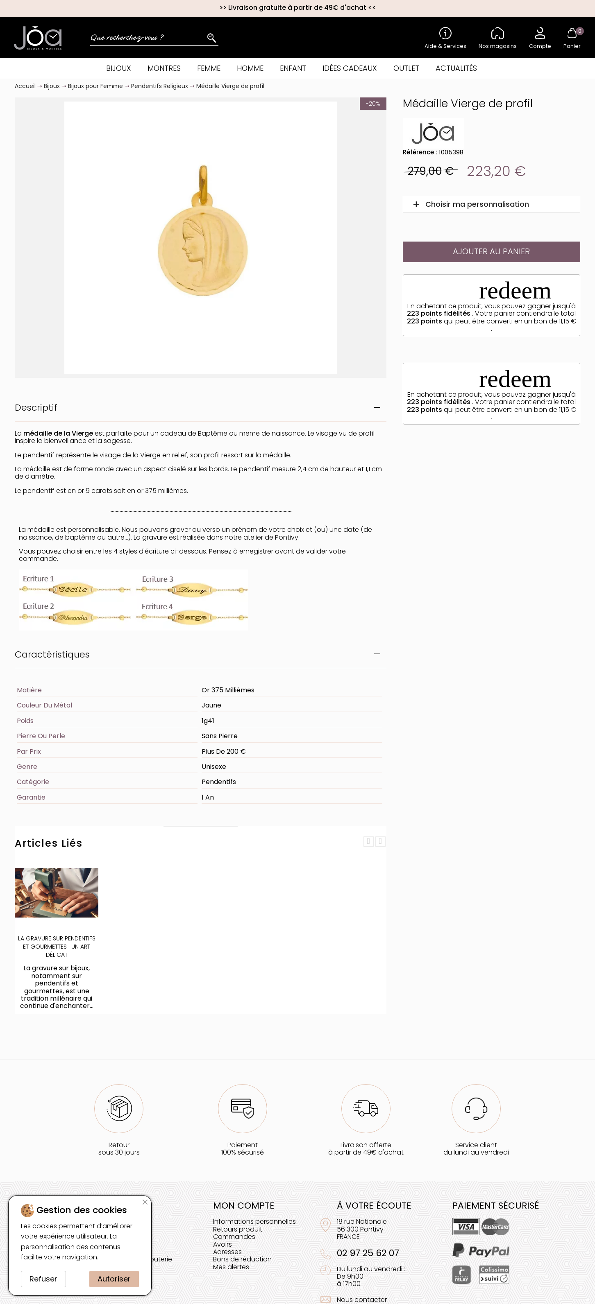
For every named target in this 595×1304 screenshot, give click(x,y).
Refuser (43, 1279)
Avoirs (222, 1244)
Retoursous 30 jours (119, 1148)
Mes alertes (231, 1267)
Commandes (234, 1236)
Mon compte (244, 1205)
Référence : (420, 152)
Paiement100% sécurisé (242, 1148)
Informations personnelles (254, 1221)
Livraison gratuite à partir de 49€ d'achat (297, 7)
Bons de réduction (242, 1259)
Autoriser (114, 1279)
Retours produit (237, 1229)
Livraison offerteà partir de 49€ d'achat (366, 1148)
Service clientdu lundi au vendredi (476, 1148)
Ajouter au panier (491, 251)
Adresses (227, 1252)
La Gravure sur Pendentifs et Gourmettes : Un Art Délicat (56, 946)
